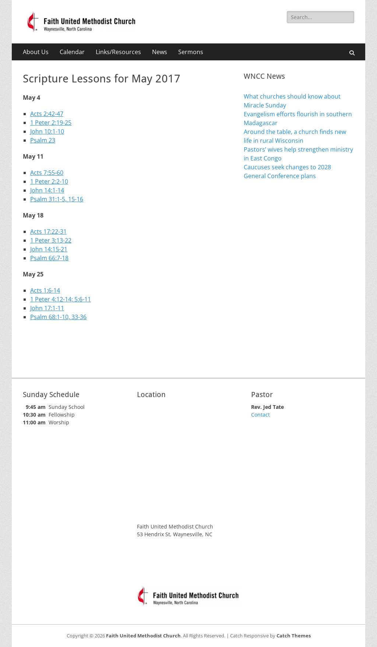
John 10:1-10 (47, 131)
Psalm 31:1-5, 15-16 (56, 199)
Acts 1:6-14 (45, 290)
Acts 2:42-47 (46, 114)
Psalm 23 (42, 140)
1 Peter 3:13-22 (50, 240)
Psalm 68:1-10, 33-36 (58, 317)
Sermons (190, 52)
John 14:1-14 (47, 190)
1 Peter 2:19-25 (50, 123)
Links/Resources (118, 52)
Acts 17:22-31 (48, 231)
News (159, 52)
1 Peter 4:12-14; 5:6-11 (60, 299)
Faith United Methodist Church (143, 635)
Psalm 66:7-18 (49, 258)
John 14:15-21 (48, 249)
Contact (260, 414)
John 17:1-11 (47, 308)
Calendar (72, 52)
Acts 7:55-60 (46, 173)
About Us (36, 52)
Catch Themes (293, 635)
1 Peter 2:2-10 (49, 181)
